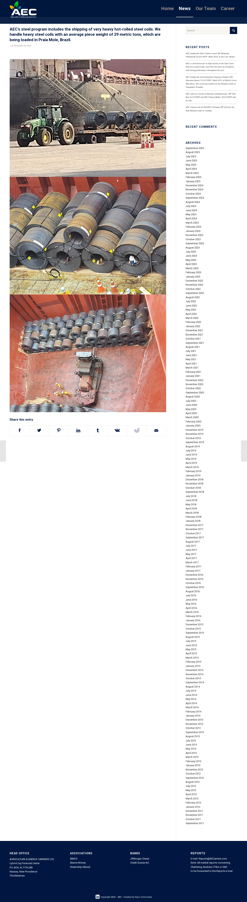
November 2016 (194, 579)
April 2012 (191, 794)
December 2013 (194, 719)
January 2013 (193, 765)
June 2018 (191, 500)
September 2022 (195, 293)
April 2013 (191, 752)
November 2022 (194, 284)
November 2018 (194, 483)
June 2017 (191, 549)
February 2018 (193, 516)
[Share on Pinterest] (58, 430)
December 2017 (194, 525)
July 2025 (191, 156)
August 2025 (193, 152)
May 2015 (191, 649)
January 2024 (193, 231)
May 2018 (191, 504)
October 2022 (193, 289)
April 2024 (191, 218)
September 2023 (195, 243)
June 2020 (191, 404)
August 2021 (193, 346)
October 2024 (193, 193)
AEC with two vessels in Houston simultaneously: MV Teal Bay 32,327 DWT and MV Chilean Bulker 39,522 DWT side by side (211, 97)
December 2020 (194, 380)
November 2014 (194, 674)
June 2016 (191, 599)
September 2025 (195, 148)
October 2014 (193, 678)
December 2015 (194, 624)
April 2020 (191, 413)
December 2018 (194, 479)
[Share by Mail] (156, 430)
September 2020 (195, 392)
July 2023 (191, 251)
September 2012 (195, 777)
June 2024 (191, 210)
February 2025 (193, 177)
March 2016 (192, 612)
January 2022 (193, 326)
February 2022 (193, 322)
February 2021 (193, 371)
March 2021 (192, 367)
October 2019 (193, 438)
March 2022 (192, 318)
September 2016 (195, 587)
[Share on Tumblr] (97, 430)
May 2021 (191, 359)
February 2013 (193, 761)
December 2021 (194, 330)
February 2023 (193, 272)
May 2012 (191, 790)
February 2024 (193, 226)
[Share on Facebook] (19, 430)
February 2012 (193, 802)
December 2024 (194, 185)
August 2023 (193, 247)
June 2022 (191, 305)
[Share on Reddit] (136, 430)
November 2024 (194, 189)
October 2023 (193, 239)
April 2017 (191, 558)
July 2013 (191, 740)
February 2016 (193, 616)
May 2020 (191, 409)
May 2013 (191, 748)
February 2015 (193, 661)
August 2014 (193, 686)
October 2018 (193, 487)
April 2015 (191, 653)
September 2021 (195, 342)
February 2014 (193, 711)
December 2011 (194, 810)
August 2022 (193, 297)
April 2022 (191, 313)
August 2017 (193, 541)
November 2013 (194, 723)
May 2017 (191, 554)
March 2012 (192, 798)
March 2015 (192, 657)
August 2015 (193, 637)
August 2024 (193, 202)
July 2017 (191, 545)
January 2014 (193, 715)
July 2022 (191, 301)
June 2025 (191, 160)
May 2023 (191, 260)
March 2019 (192, 467)
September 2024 (195, 197)
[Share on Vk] (117, 430)
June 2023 (191, 255)
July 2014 (191, 690)
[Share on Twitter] (39, 430)
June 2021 (191, 355)
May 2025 (191, 164)
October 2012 (193, 773)
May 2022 (191, 309)
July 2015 (191, 641)
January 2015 (193, 666)
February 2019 (193, 471)
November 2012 (194, 769)
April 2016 (191, 608)
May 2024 (191, 214)
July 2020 (191, 400)
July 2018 (191, 496)
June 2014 (191, 695)
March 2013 (192, 757)
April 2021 (191, 363)
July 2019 (191, 450)
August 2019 (193, 446)
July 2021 (191, 351)
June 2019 (191, 454)
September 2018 (195, 491)
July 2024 (191, 206)
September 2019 (195, 442)
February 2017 (193, 566)
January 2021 (193, 375)
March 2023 (192, 268)
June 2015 (191, 645)
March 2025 (192, 173)
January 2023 (193, 276)
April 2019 (191, 462)
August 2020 (193, 396)
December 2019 (194, 429)
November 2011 (194, 815)
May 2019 (191, 458)
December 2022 (194, 280)
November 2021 (194, 334)
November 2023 (194, 235)
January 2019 (193, 475)
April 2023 (191, 264)
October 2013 (193, 728)
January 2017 (193, 570)
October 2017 (193, 533)
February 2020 (193, 421)
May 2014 (191, 699)
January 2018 (193, 520)
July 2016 (191, 595)
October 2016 (193, 583)
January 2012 (193, 806)
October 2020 (193, 388)
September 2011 (195, 823)
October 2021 (193, 338)
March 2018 (192, 512)
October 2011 (193, 819)
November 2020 (194, 384)
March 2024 (192, 222)
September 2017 (195, 537)
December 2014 (194, 670)
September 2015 (195, 632)
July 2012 (191, 786)
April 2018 (191, 508)
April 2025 (191, 168)
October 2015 (193, 628)
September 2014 (195, 682)
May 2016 (191, 603)
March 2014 (192, 707)
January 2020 (193, 425)
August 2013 (193, 736)
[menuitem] (167, 8)
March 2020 (192, 417)
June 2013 (191, 744)
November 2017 (194, 529)
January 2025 (193, 181)
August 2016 (193, 591)
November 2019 (194, 433)
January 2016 (193, 620)
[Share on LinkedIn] (78, 430)
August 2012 (193, 781)
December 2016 (194, 574)
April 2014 (191, 703)
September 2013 (195, 732)
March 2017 (192, 562)
